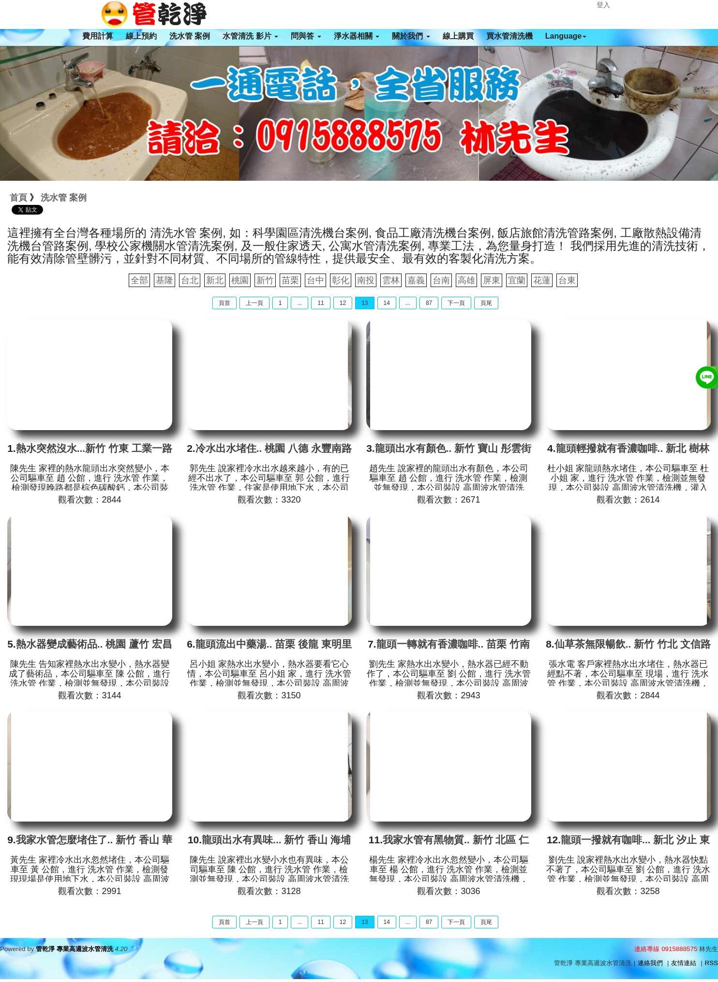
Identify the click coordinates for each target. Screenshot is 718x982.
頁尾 (486, 303)
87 (429, 303)
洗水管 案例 (189, 36)
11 (320, 303)
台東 (567, 280)
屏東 (491, 280)
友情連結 (683, 963)
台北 (189, 280)
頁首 (224, 303)
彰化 (340, 280)
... (299, 303)
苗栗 (290, 280)
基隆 (164, 280)
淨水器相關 (356, 36)
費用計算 (97, 36)
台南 (441, 280)
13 (364, 303)
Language (566, 36)
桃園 (240, 280)
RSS (711, 963)
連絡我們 (650, 963)
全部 (139, 280)
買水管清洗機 (509, 36)
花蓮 (542, 280)
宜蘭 (516, 280)
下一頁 (456, 303)
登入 (603, 5)
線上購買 (458, 36)
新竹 (265, 280)
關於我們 (411, 36)
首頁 (18, 197)
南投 (365, 280)
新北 (215, 280)
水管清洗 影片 (250, 36)
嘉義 (416, 280)
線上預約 (141, 36)
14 (387, 303)
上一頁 (254, 303)
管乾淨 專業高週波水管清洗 (74, 949)
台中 (315, 280)
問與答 (306, 36)
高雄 (466, 280)
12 (343, 303)
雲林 (391, 280)
